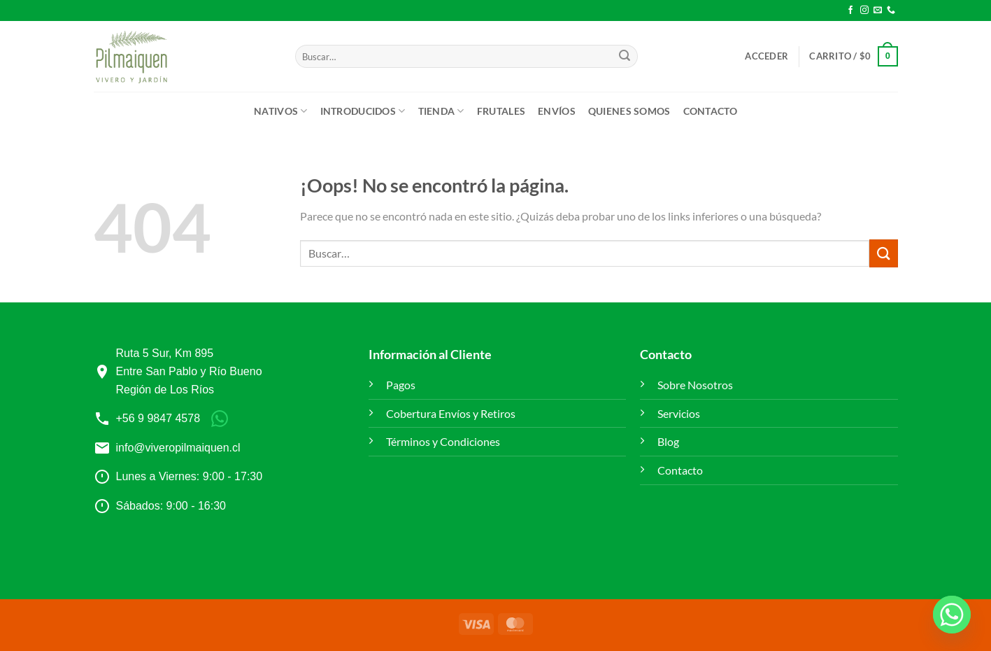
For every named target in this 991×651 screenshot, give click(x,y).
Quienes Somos (629, 111)
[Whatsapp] (952, 615)
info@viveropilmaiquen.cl (178, 448)
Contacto (710, 111)
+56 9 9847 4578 (158, 418)
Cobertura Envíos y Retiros (450, 413)
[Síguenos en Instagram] (864, 10)
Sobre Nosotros (695, 384)
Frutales (501, 111)
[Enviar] (624, 57)
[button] (766, 56)
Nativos (281, 111)
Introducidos (363, 111)
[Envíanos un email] (878, 10)
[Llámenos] (891, 10)
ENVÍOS (557, 111)
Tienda (441, 111)
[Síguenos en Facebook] (850, 10)
